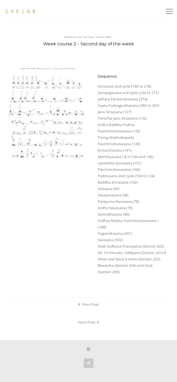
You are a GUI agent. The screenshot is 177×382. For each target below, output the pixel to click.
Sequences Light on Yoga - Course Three (88, 36)
